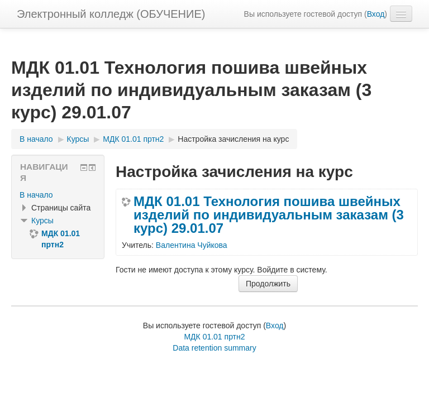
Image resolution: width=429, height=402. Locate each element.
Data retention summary (214, 347)
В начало (36, 194)
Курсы (42, 220)
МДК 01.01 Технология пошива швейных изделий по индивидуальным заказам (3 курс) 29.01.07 (269, 215)
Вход (376, 13)
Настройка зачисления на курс (233, 139)
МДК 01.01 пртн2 (214, 336)
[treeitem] (58, 194)
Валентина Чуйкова (191, 245)
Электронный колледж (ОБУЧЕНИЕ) (111, 14)
